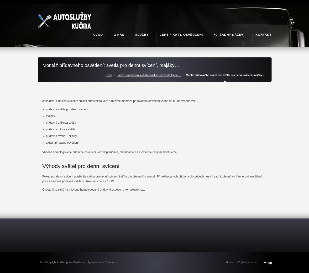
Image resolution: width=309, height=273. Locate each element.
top (269, 262)
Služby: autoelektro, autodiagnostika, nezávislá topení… (149, 75)
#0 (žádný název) (247, 262)
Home (229, 262)
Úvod (108, 75)
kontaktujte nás (134, 189)
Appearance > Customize (102, 262)
